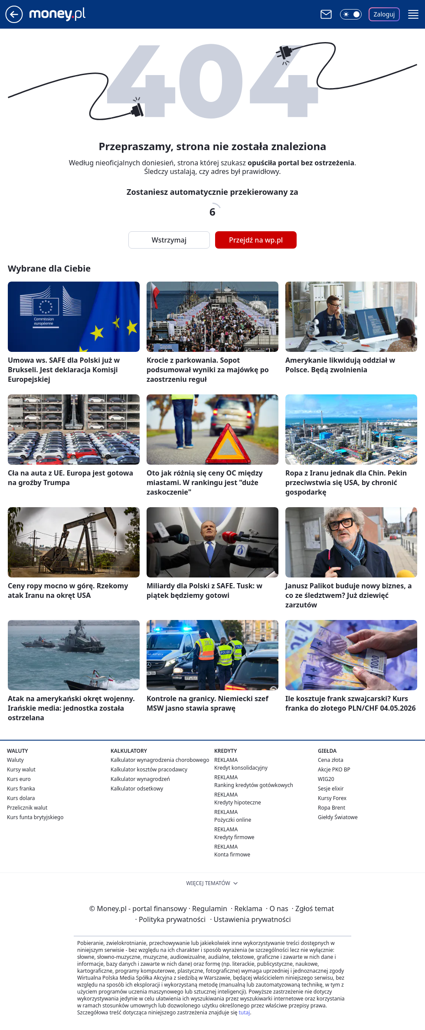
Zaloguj (384, 14)
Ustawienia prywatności (250, 919)
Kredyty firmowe (234, 837)
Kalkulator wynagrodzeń (140, 779)
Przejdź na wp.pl (256, 240)
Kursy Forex (332, 798)
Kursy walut (21, 769)
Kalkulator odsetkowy (137, 788)
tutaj (244, 1012)
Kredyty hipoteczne (237, 802)
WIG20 (326, 779)
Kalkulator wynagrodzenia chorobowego (160, 760)
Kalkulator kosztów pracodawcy (149, 769)
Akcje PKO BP (334, 769)
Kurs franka (21, 788)
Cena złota (330, 760)
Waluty (15, 760)
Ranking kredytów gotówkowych (253, 785)
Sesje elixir (330, 788)
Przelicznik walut (27, 807)
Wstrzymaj (169, 240)
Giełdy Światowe (338, 817)
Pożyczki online (232, 819)
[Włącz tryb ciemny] (351, 14)
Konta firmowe (232, 854)
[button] (413, 14)
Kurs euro (19, 779)
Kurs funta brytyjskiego (35, 817)
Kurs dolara (21, 798)
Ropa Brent (331, 807)
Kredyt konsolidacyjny (241, 767)
